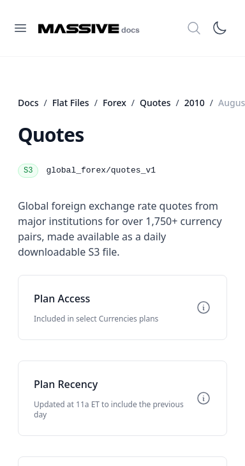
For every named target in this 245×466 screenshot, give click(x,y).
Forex (114, 103)
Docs (28, 103)
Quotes (155, 103)
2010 (194, 103)
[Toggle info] (203, 307)
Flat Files (70, 103)
